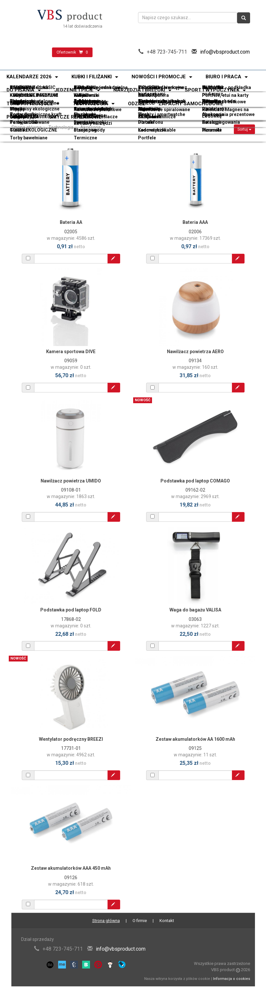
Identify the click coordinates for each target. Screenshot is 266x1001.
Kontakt (166, 920)
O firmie (140, 920)
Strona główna (26, 127)
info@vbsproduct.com (225, 52)
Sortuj (244, 129)
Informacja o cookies (231, 979)
